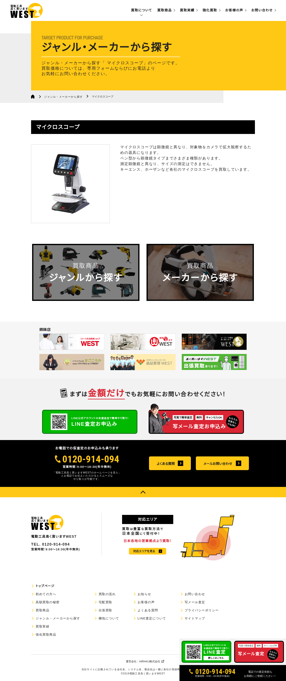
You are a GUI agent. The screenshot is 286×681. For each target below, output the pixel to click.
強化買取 (209, 10)
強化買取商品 (46, 634)
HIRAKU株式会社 (149, 661)
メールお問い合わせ (217, 464)
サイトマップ (195, 618)
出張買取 (105, 610)
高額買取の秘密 (48, 602)
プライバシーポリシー (202, 610)
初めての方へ (46, 594)
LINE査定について (152, 618)
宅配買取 (105, 602)
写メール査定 (195, 602)
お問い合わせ (262, 10)
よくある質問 (166, 464)
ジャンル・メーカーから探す (63, 96)
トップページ (45, 586)
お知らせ (144, 594)
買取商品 (164, 10)
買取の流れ (107, 594)
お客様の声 (234, 10)
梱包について (109, 618)
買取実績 (187, 10)
